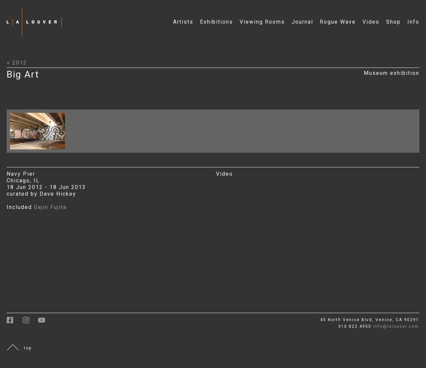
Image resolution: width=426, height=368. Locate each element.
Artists (183, 22)
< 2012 (17, 63)
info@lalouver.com (396, 326)
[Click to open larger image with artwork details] (39, 151)
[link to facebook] (14, 322)
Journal (302, 22)
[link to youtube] (45, 322)
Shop (393, 22)
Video (370, 22)
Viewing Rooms (262, 22)
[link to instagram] (30, 322)
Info (413, 22)
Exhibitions (216, 22)
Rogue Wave (338, 22)
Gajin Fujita (50, 207)
